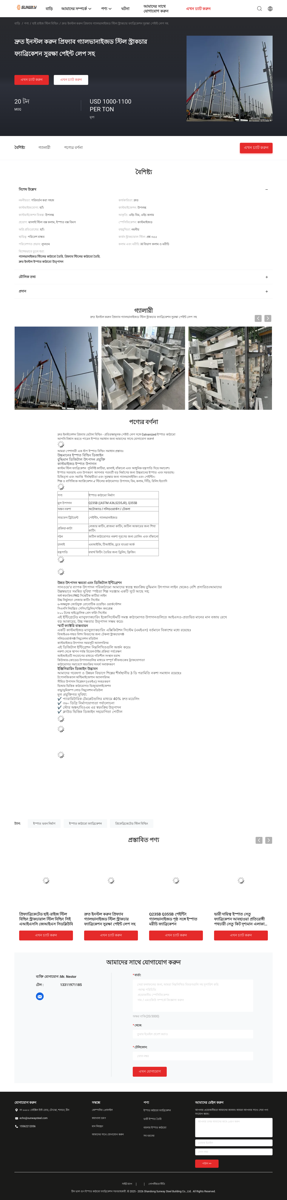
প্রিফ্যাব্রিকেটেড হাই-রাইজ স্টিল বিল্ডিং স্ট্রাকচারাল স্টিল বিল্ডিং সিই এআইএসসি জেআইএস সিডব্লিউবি (46, 919)
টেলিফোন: (140, 1047)
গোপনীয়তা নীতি (156, 1183)
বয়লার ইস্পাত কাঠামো (155, 1127)
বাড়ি (17, 23)
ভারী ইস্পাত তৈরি (153, 1119)
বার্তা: (137, 975)
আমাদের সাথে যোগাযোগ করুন (108, 1134)
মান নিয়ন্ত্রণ (97, 1126)
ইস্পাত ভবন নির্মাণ (44, 823)
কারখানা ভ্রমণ (99, 1118)
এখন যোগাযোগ (150, 1071)
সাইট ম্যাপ (127, 1183)
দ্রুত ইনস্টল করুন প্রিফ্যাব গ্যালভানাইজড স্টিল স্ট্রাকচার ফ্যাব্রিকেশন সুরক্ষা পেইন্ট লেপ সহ (109, 919)
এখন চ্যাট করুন (32, 80)
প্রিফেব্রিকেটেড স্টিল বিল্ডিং (131, 823)
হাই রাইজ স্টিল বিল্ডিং (45, 23)
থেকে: (138, 1025)
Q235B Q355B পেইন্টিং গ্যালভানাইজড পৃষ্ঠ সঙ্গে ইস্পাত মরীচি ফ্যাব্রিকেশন (173, 919)
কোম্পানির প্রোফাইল (102, 1109)
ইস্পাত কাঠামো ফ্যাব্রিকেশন (85, 823)
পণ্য (26, 23)
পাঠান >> (206, 1163)
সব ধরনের (149, 1135)
